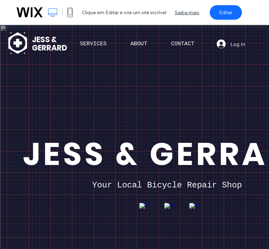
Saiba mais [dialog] (187, 12)
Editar (226, 12)
